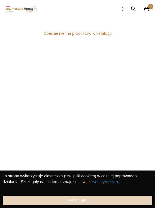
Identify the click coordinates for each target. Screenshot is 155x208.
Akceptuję (77, 200)
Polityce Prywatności (102, 182)
